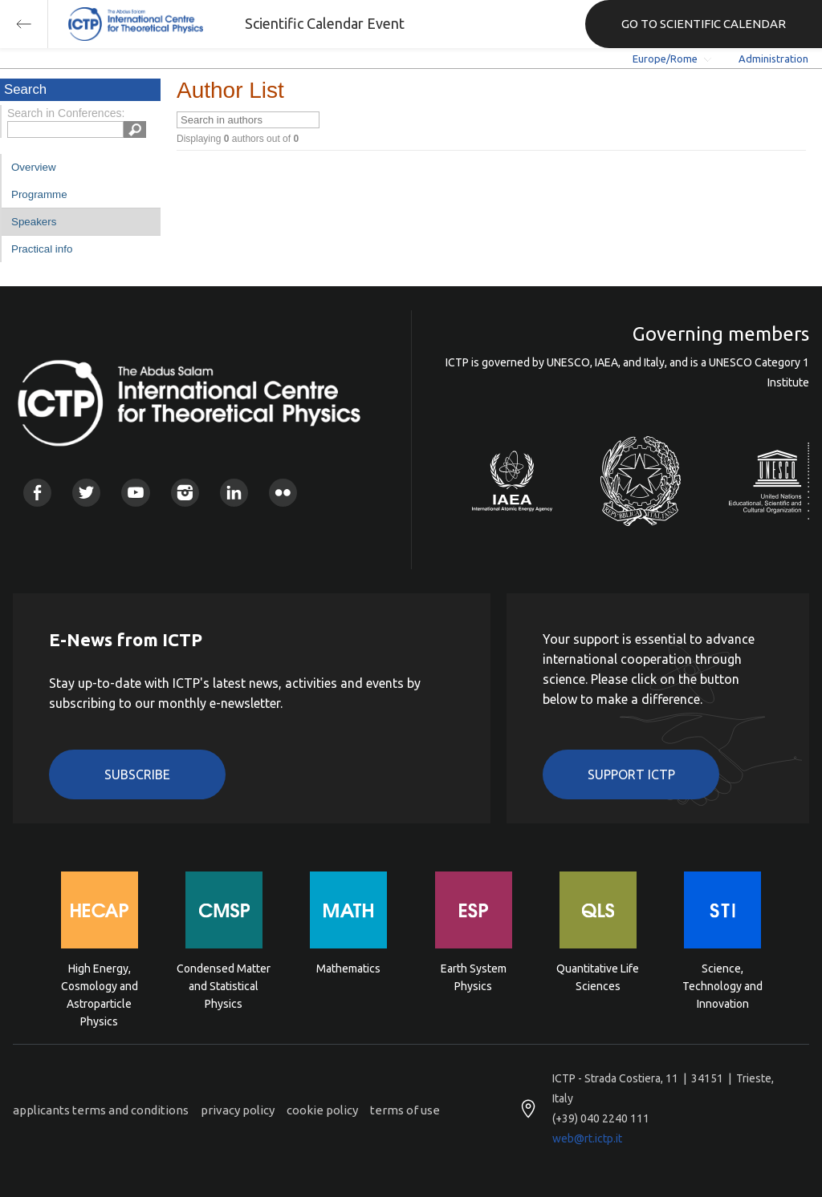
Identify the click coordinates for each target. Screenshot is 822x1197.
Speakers (33, 222)
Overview (33, 167)
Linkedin (234, 493)
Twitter (86, 493)
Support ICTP (631, 774)
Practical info (41, 249)
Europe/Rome (665, 58)
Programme (39, 194)
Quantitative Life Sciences (597, 977)
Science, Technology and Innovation (722, 985)
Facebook (37, 493)
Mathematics (348, 968)
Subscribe (137, 774)
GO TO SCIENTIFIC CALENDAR (703, 23)
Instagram (185, 493)
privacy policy (238, 1110)
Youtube (135, 493)
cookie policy (322, 1110)
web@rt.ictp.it (587, 1138)
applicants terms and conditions (101, 1110)
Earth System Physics (474, 977)
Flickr (283, 493)
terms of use (405, 1110)
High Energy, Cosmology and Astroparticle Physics (99, 985)
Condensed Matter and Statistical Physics (224, 985)
